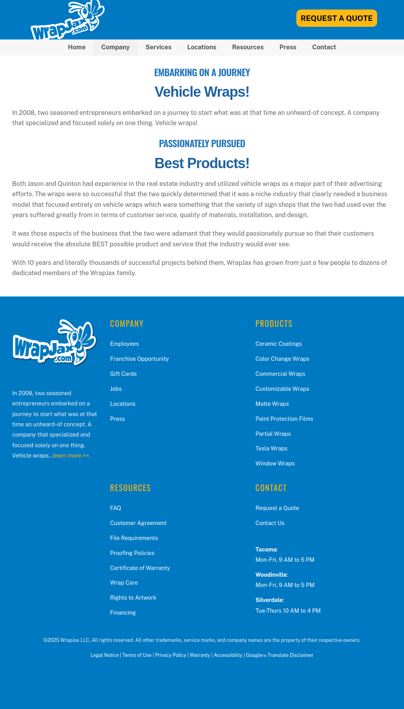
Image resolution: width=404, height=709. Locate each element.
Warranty (200, 655)
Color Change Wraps (282, 358)
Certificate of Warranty (140, 568)
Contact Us (270, 523)
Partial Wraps (273, 433)
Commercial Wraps (280, 373)
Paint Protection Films (285, 418)
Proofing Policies (132, 553)
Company (115, 47)
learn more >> (71, 455)
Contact (324, 47)
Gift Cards (123, 373)
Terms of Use (137, 655)
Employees (124, 343)
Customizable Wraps (282, 388)
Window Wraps (275, 463)
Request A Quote (337, 18)
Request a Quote (277, 508)
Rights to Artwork (133, 597)
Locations (202, 47)
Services (159, 47)
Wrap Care (124, 582)
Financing (123, 612)
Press (287, 47)
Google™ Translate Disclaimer (280, 655)
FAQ (115, 508)
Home (77, 47)
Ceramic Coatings (279, 343)
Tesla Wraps (272, 448)
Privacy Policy (170, 655)
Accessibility (228, 655)
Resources (248, 47)
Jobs (116, 388)
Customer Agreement (138, 523)
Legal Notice (104, 655)
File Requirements (134, 538)
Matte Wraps (272, 403)
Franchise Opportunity (139, 358)
